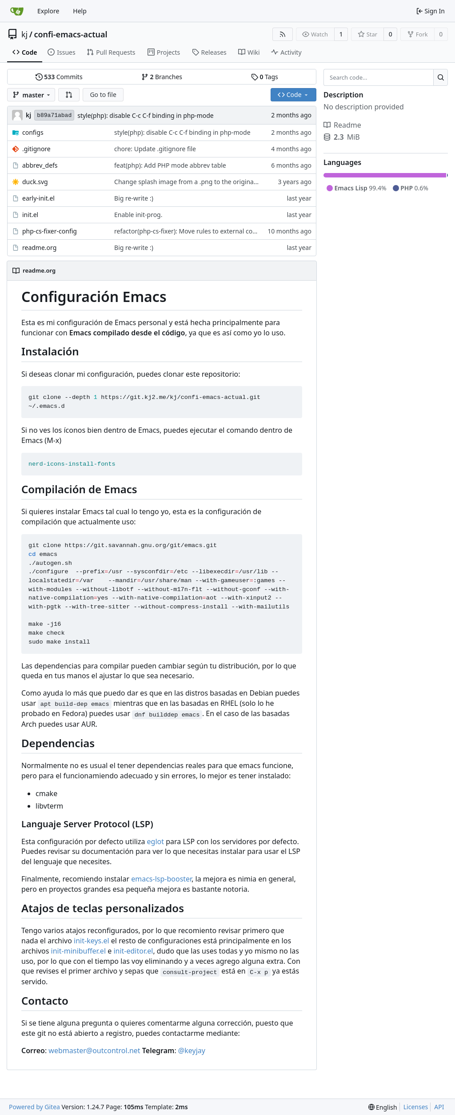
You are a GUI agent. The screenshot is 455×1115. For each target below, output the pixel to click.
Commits (59, 76)
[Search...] (440, 77)
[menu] (382, 1107)
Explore (48, 11)
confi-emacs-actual (70, 34)
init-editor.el (133, 951)
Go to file (103, 94)
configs (33, 132)
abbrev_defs (40, 165)
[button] (69, 94)
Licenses (415, 1107)
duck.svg (35, 181)
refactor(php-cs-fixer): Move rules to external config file (194, 231)
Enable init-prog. (138, 214)
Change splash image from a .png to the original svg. (191, 181)
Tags (264, 76)
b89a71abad (54, 115)
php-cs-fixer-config (49, 231)
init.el (30, 214)
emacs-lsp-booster (161, 879)
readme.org (39, 247)
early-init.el (38, 198)
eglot (155, 841)
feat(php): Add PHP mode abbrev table (170, 165)
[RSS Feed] (282, 34)
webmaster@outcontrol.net (94, 1050)
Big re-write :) (133, 198)
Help (80, 11)
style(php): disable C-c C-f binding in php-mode (145, 115)
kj (24, 34)
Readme (342, 125)
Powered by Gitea (34, 1107)
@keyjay (191, 1050)
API (439, 1107)
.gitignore (36, 149)
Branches (161, 76)
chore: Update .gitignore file (155, 149)
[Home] (16, 11)
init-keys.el (91, 941)
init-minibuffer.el (78, 951)
